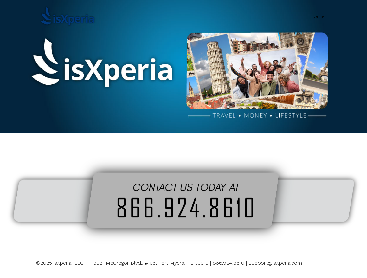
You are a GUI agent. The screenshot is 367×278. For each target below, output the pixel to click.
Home (317, 16)
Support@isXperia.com (275, 263)
